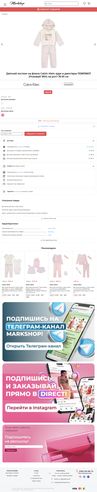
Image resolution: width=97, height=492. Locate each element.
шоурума (20, 147)
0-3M (4, 295)
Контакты (36, 475)
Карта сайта (36, 481)
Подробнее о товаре (46, 126)
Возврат (17, 191)
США (49, 235)
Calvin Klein (52, 228)
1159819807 (69, 85)
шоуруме (20, 172)
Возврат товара (12, 475)
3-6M (9, 295)
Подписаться (10, 450)
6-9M (37, 295)
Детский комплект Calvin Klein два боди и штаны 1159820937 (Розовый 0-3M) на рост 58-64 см (12, 290)
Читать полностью (48, 218)
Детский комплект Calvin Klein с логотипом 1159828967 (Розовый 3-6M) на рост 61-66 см (60, 290)
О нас (36, 473)
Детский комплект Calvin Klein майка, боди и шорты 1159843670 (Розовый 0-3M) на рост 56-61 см (36, 290)
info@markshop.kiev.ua (62, 482)
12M (13, 295)
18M (17, 295)
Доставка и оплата (12, 473)
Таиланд (51, 232)
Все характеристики (48, 240)
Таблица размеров (50, 121)
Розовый (3, 115)
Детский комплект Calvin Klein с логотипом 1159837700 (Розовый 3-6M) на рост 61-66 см (83, 290)
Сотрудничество (36, 478)
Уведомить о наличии (35, 134)
